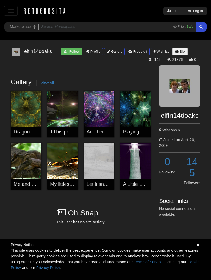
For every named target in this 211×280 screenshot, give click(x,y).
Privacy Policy (48, 267)
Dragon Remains (32, 132)
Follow (71, 51)
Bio (180, 51)
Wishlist (161, 51)
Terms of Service (148, 262)
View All (47, 83)
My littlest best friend (72, 184)
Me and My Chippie (35, 184)
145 (192, 167)
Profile (93, 51)
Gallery (115, 51)
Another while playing (110, 132)
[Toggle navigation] (11, 11)
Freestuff (137, 51)
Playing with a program (148, 132)
